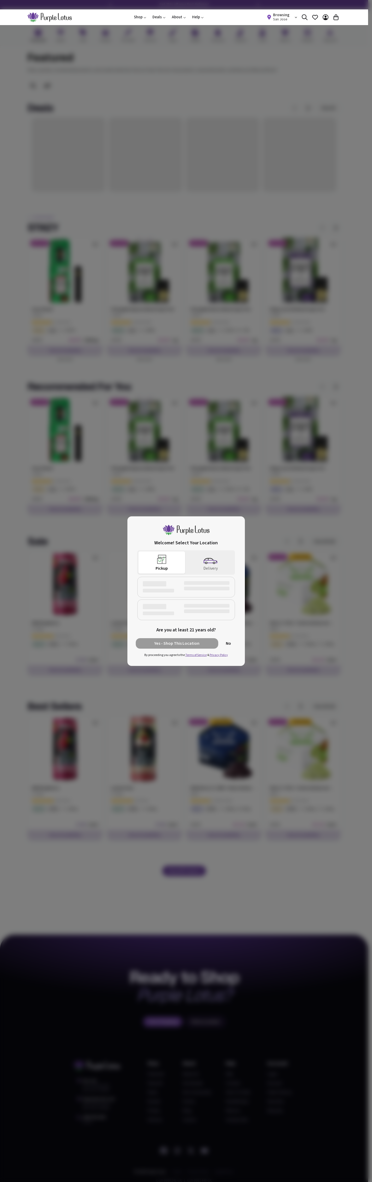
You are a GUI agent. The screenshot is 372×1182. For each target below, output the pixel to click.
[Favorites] (315, 17)
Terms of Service (196, 655)
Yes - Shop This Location (176, 643)
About (179, 17)
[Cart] (336, 17)
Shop (140, 17)
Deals (159, 17)
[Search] (304, 17)
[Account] (325, 17)
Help (198, 17)
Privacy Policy (219, 655)
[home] (49, 17)
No (228, 643)
